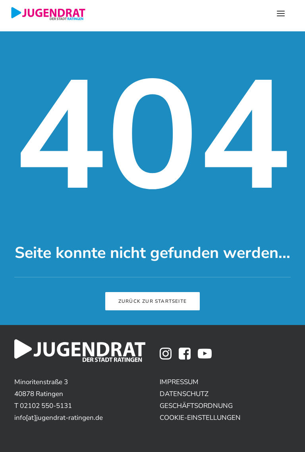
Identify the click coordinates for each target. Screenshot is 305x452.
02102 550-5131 (46, 405)
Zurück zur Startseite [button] (152, 301)
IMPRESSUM (179, 382)
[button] (166, 357)
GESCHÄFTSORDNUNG (196, 405)
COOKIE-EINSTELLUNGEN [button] (200, 417)
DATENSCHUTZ (184, 393)
